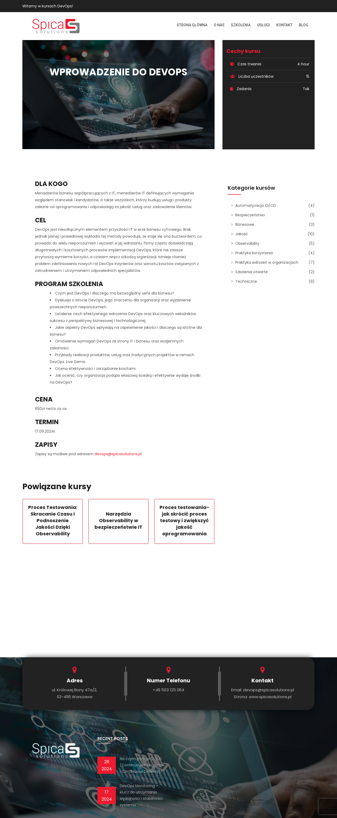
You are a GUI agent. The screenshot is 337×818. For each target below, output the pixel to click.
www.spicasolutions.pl (270, 696)
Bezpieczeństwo (250, 215)
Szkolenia (241, 25)
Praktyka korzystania (254, 253)
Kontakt (284, 25)
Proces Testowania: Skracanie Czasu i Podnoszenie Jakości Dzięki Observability (52, 520)
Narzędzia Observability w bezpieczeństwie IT (118, 520)
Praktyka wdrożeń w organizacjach (266, 262)
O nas (219, 25)
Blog (303, 25)
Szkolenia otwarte (251, 272)
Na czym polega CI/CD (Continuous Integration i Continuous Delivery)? (142, 765)
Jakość (241, 234)
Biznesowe (244, 224)
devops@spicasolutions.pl (118, 454)
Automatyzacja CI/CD (255, 205)
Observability (247, 243)
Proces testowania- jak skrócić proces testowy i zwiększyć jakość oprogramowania (184, 520)
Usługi (263, 25)
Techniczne (246, 281)
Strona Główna (192, 25)
